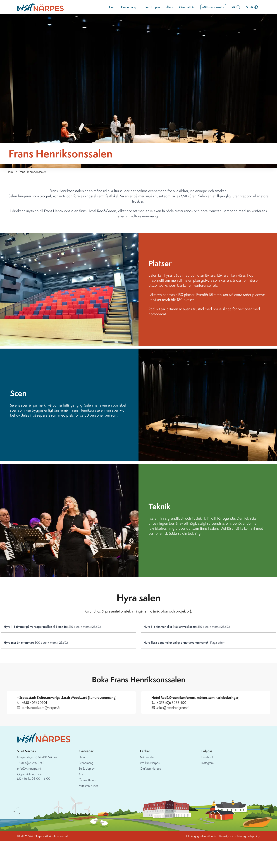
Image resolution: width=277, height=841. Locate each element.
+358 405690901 (34, 702)
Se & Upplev (153, 7)
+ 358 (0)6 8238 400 (171, 702)
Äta (169, 7)
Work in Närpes (150, 763)
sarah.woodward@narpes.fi (41, 707)
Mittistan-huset (213, 7)
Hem (112, 7)
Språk (252, 7)
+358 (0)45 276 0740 (30, 763)
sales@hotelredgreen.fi (172, 707)
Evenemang (130, 7)
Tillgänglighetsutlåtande (201, 836)
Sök (235, 7)
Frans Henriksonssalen (33, 172)
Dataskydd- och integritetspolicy (239, 836)
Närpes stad (147, 757)
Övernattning (187, 7)
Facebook (207, 757)
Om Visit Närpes (150, 768)
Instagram (207, 763)
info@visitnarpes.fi (29, 768)
